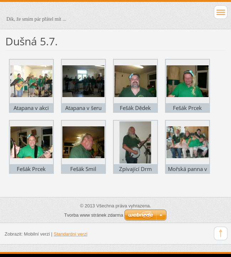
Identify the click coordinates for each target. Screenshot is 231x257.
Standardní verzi (71, 234)
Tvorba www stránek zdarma (93, 215)
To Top (220, 233)
